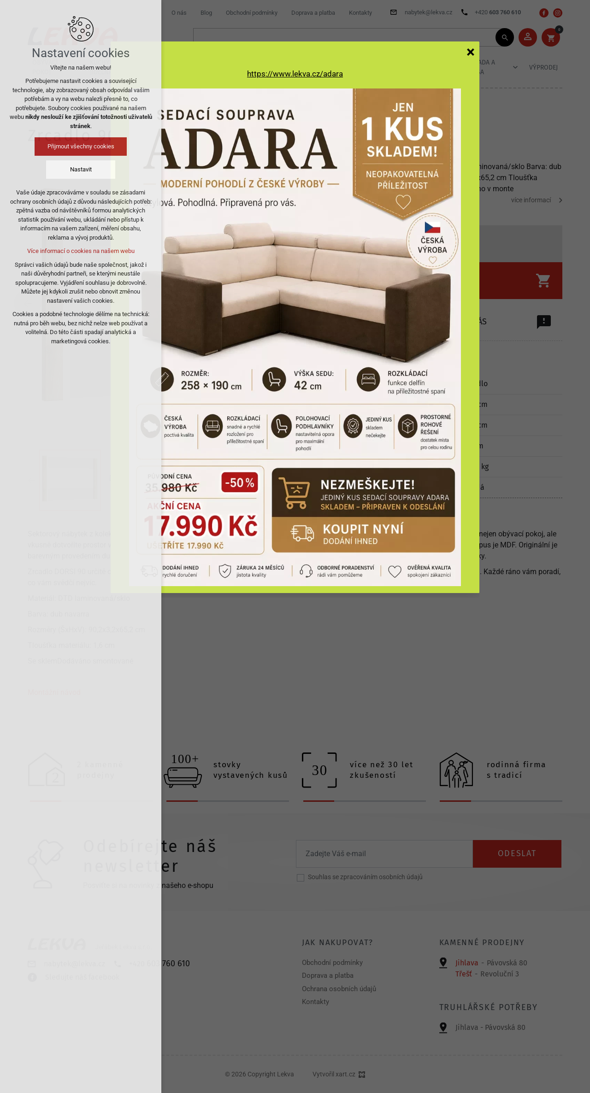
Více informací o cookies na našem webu (81, 250)
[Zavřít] (470, 51)
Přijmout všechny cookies (80, 146)
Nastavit (81, 169)
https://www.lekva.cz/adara (295, 73)
